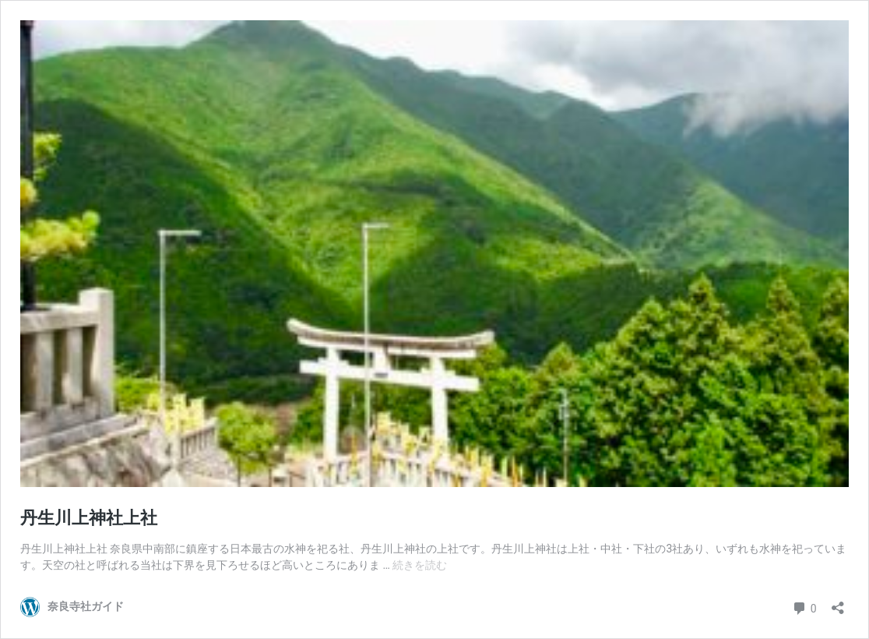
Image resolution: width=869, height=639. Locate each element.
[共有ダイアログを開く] (838, 603)
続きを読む (419, 565)
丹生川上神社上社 (88, 518)
